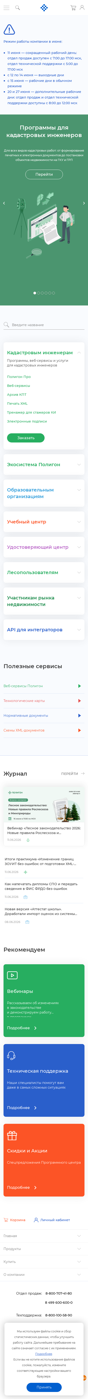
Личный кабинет (52, 1220)
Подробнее (43, 1354)
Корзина (14, 1220)
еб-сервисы (18, 386)
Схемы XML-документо (24, 730)
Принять (44, 1387)
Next (84, 203)
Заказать (25, 438)
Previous (4, 203)
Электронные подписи (27, 421)
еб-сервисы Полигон (23, 686)
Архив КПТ (16, 395)
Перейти (44, 174)
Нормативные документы (26, 715)
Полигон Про (19, 377)
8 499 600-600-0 (59, 1302)
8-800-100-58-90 (58, 1315)
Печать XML (17, 403)
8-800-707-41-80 (59, 1293)
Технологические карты (24, 701)
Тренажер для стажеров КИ (31, 412)
